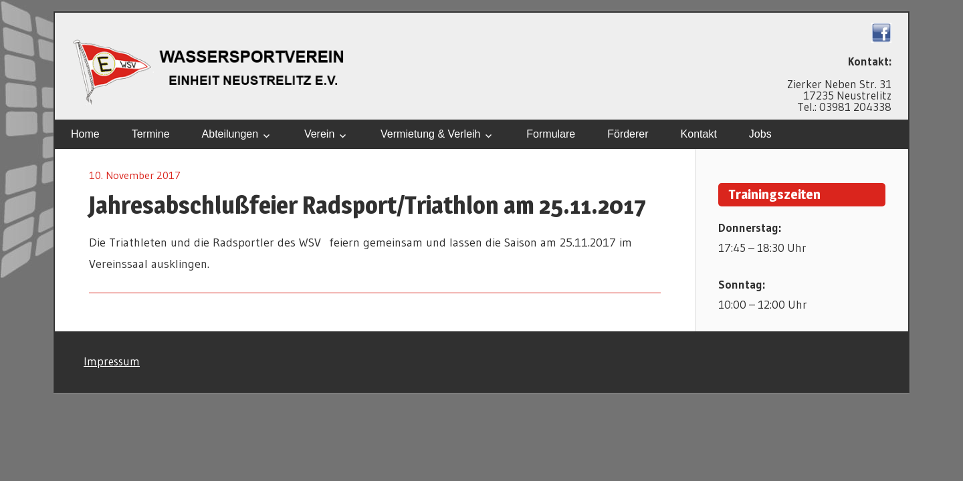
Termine (151, 134)
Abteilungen (230, 134)
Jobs (760, 134)
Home (85, 134)
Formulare (550, 134)
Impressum (112, 361)
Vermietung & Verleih (430, 134)
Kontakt (699, 134)
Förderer (627, 134)
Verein (319, 134)
